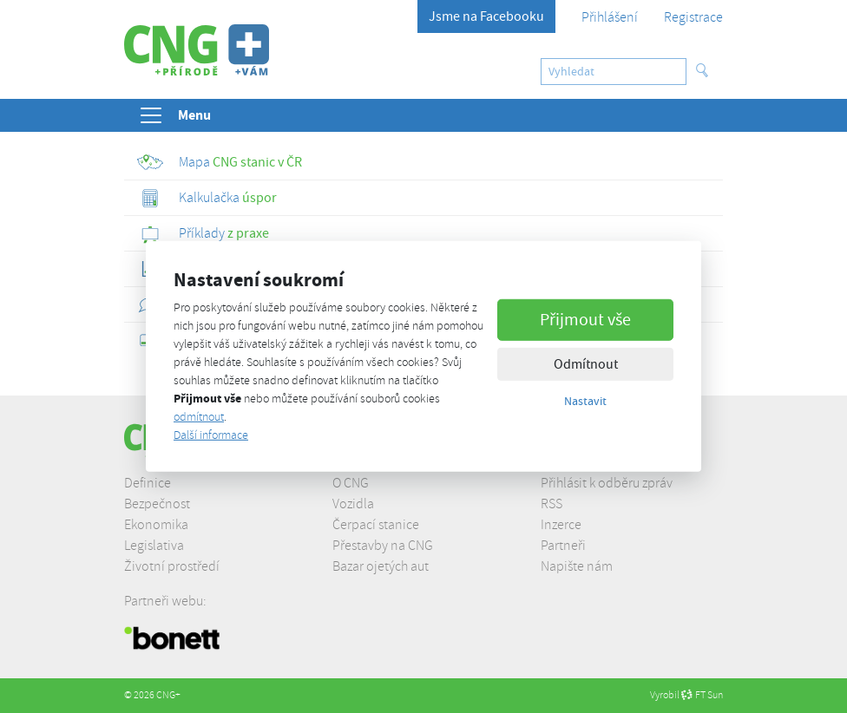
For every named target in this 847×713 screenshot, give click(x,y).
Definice (147, 483)
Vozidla (353, 504)
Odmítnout (586, 363)
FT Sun (702, 695)
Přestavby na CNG (382, 545)
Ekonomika (156, 524)
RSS (551, 504)
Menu (174, 115)
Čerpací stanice (375, 524)
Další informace (211, 435)
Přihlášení (609, 17)
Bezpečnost (157, 504)
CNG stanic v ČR (219, 162)
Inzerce (561, 524)
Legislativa (154, 545)
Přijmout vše (585, 319)
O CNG (350, 483)
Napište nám (577, 566)
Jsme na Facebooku (486, 16)
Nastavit (585, 400)
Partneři (563, 545)
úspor (207, 198)
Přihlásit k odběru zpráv (607, 483)
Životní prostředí (172, 566)
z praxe (203, 233)
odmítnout (199, 416)
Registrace (693, 17)
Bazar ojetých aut (380, 566)
